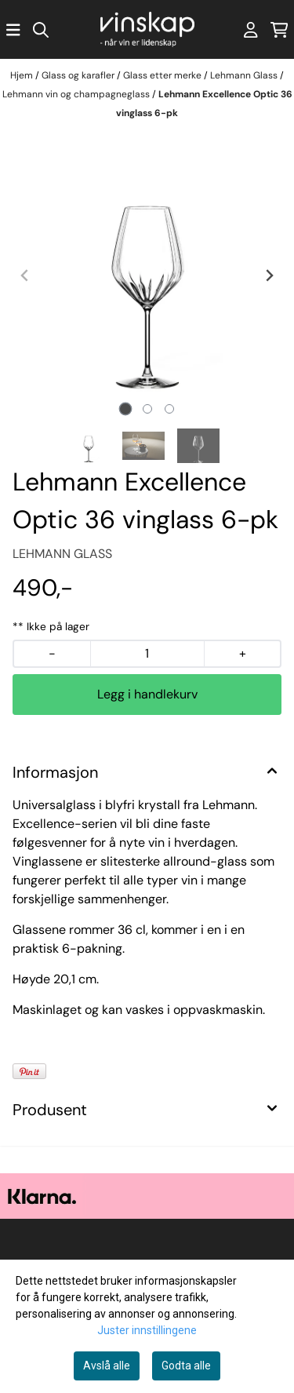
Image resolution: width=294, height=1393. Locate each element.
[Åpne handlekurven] (279, 30)
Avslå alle (106, 1365)
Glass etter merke (163, 75)
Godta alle (186, 1365)
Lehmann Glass (245, 75)
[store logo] (147, 29)
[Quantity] (147, 653)
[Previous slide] (25, 275)
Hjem (22, 75)
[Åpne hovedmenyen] (13, 30)
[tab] (125, 409)
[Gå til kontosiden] (251, 30)
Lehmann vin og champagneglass (77, 94)
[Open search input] (41, 30)
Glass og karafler (79, 75)
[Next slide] (268, 275)
